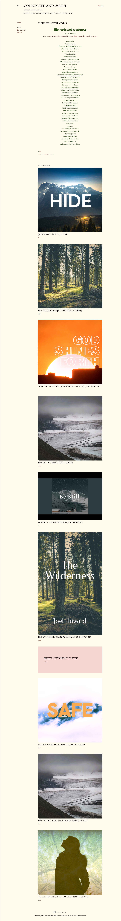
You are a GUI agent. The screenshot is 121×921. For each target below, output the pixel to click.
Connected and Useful (45, 5)
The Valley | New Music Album (55, 462)
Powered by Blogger (60, 912)
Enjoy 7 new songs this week (61, 658)
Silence (19, 32)
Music (33, 13)
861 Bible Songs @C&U (64, 13)
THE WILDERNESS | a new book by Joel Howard (64, 636)
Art (37, 13)
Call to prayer (21, 30)
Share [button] (19, 22)
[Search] (101, 5)
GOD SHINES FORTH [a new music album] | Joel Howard (69, 386)
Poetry (26, 13)
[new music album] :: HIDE (53, 234)
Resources (44, 13)
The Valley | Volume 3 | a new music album (63, 820)
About (52, 13)
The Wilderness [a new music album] (60, 310)
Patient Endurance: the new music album (63, 896)
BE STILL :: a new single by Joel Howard (60, 522)
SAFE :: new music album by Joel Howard (61, 744)
